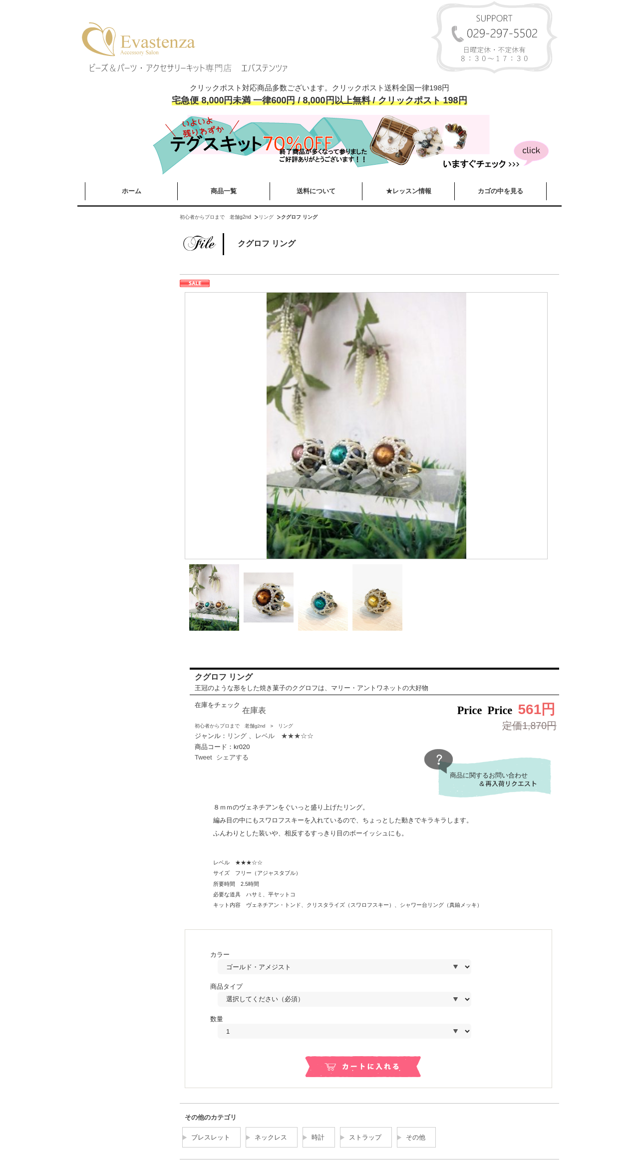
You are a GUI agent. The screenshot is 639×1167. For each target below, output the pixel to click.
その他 (415, 1137)
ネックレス (271, 1137)
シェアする (232, 757)
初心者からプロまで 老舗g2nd (215, 217)
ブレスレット (210, 1137)
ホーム (131, 191)
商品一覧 (224, 191)
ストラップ (365, 1137)
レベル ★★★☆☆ (284, 736)
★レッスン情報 (408, 191)
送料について (316, 191)
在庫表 (254, 710)
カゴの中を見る (500, 191)
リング (266, 217)
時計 (318, 1137)
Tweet (203, 757)
